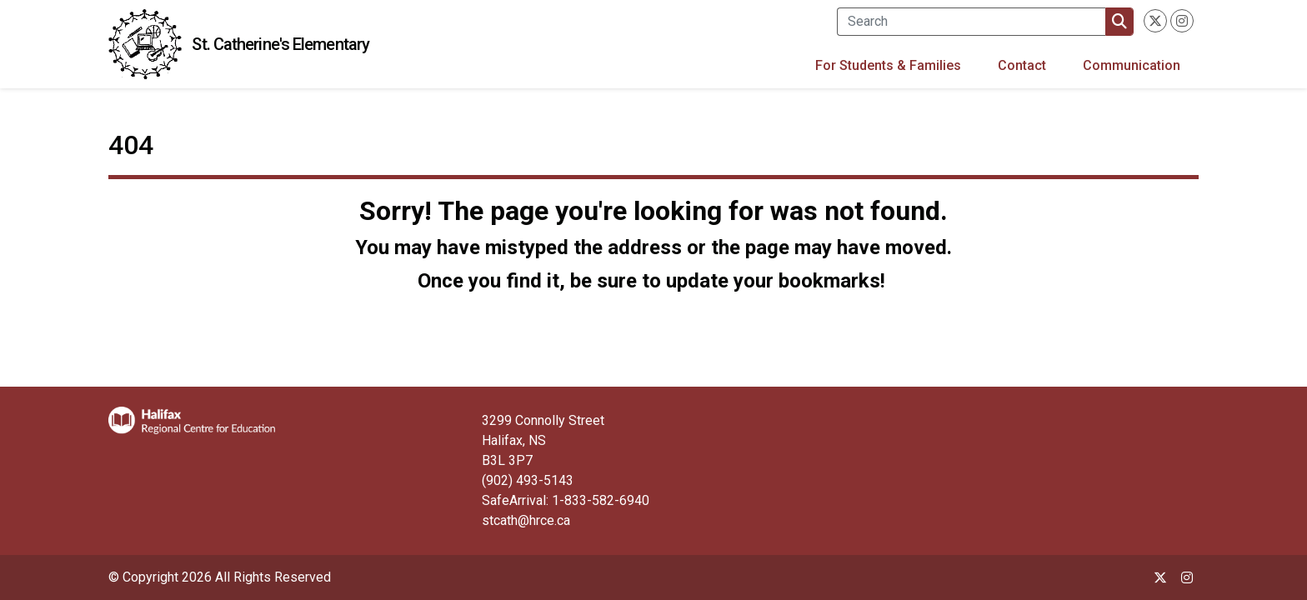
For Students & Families (888, 65)
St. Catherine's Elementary (280, 44)
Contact (1022, 65)
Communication (1131, 65)
